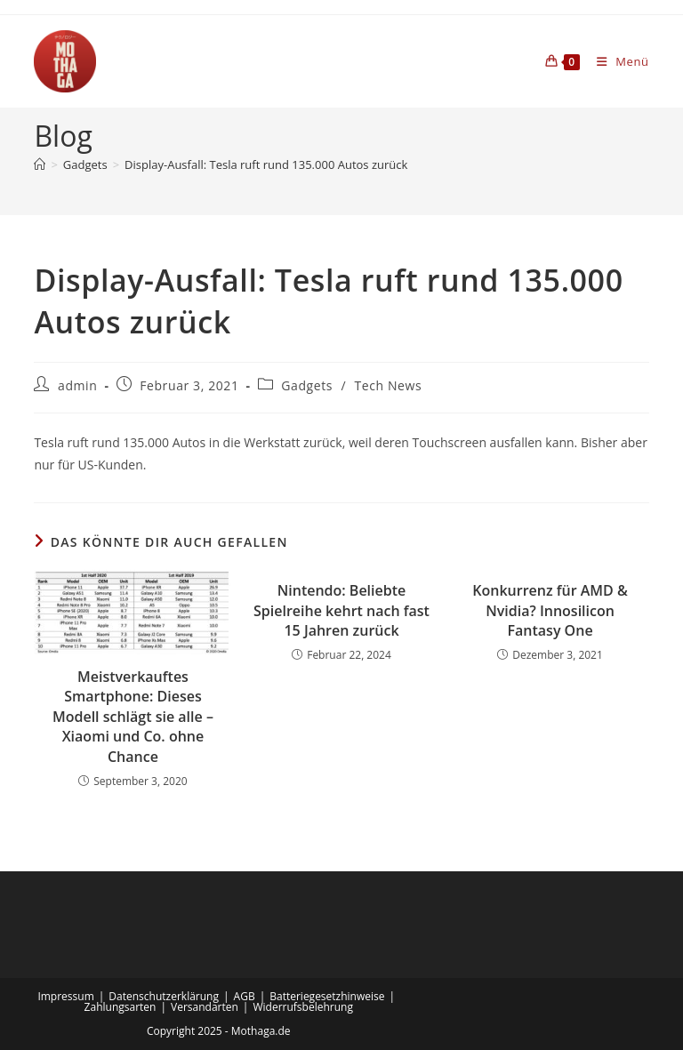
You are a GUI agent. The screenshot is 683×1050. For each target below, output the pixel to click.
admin (77, 385)
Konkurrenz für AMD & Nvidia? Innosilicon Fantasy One (550, 610)
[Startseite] (39, 164)
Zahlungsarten (120, 1006)
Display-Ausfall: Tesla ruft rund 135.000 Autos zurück (266, 164)
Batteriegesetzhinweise (326, 996)
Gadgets (307, 385)
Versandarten (204, 1006)
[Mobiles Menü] (616, 61)
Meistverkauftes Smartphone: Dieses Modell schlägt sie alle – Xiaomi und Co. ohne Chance (132, 716)
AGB (244, 996)
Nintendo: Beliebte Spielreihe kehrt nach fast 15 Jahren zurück (341, 610)
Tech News (388, 385)
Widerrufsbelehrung (302, 1006)
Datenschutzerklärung (163, 996)
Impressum (65, 996)
